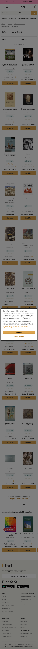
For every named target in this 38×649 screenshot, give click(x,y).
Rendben (19, 332)
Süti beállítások (19, 336)
